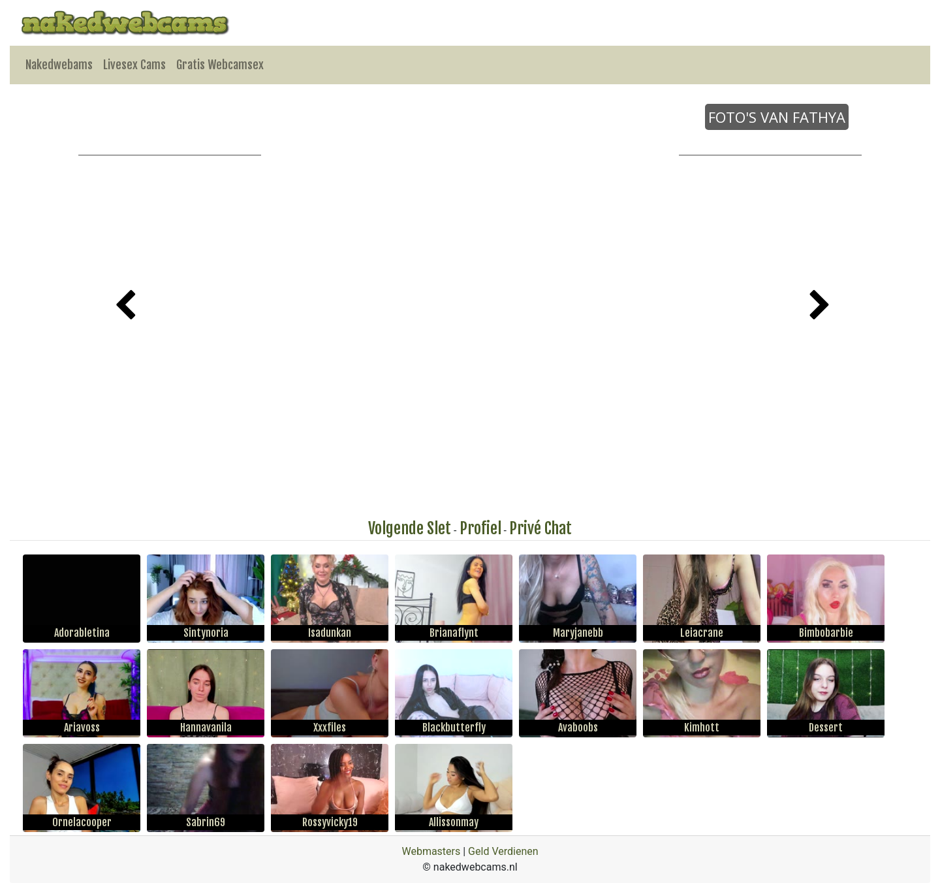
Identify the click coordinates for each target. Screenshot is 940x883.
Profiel (480, 528)
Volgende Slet (409, 528)
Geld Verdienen (503, 851)
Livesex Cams (134, 64)
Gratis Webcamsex (220, 64)
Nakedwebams (59, 64)
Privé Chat (540, 528)
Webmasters (430, 851)
